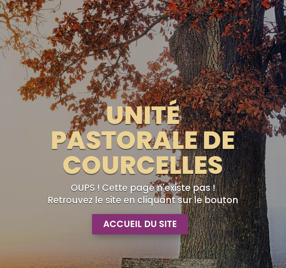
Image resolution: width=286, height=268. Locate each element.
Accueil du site (140, 224)
